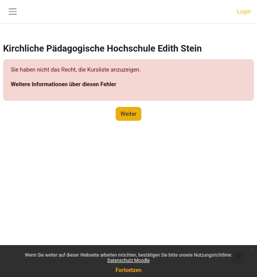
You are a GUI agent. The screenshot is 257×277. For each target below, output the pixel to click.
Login (244, 11)
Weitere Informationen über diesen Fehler (63, 84)
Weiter (129, 113)
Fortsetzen (129, 270)
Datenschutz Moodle (128, 260)
